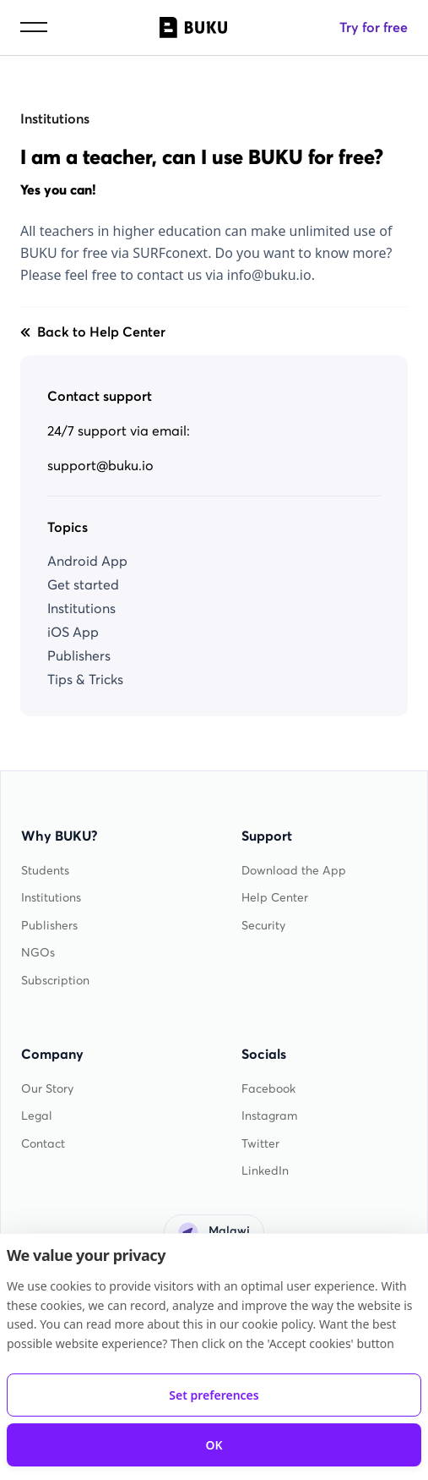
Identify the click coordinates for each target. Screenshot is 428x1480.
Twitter (260, 1144)
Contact (43, 1144)
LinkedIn (265, 1171)
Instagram (269, 1116)
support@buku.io (100, 465)
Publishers (79, 655)
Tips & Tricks (85, 679)
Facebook (268, 1089)
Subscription (55, 980)
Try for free (373, 27)
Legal (36, 1116)
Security (263, 925)
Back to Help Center (92, 331)
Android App (87, 560)
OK (213, 1445)
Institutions (54, 118)
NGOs (38, 953)
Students (45, 870)
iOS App (73, 631)
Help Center (274, 898)
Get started (83, 584)
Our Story (47, 1089)
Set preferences (213, 1395)
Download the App (293, 870)
